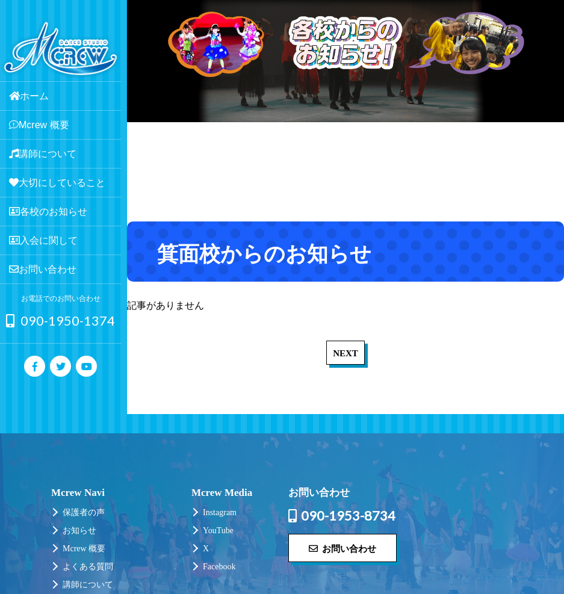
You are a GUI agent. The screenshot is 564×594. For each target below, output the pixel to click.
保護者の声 (84, 512)
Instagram (220, 512)
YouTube (218, 530)
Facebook (219, 566)
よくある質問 (88, 566)
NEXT (345, 353)
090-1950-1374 (60, 320)
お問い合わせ (342, 548)
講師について (88, 584)
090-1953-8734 (341, 515)
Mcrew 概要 (84, 548)
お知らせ (79, 530)
